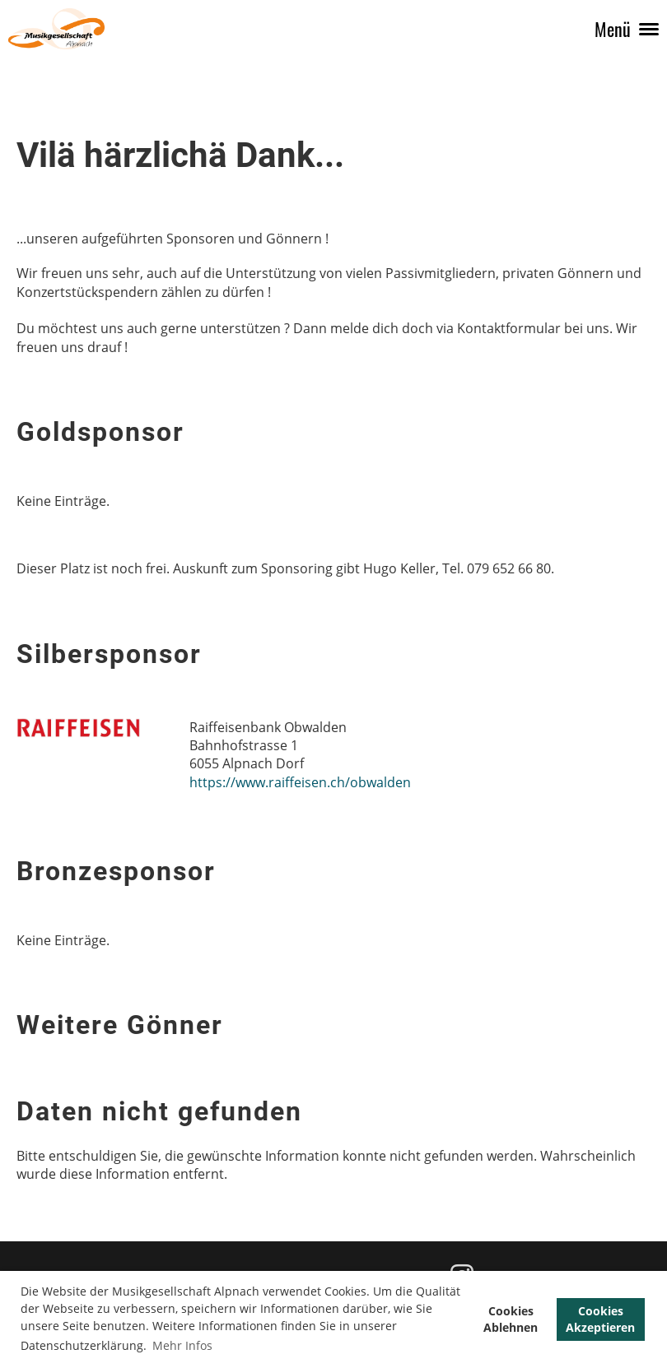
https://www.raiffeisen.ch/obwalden (300, 782)
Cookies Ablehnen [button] (510, 1319)
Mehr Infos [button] (182, 1345)
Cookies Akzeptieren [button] (600, 1319)
